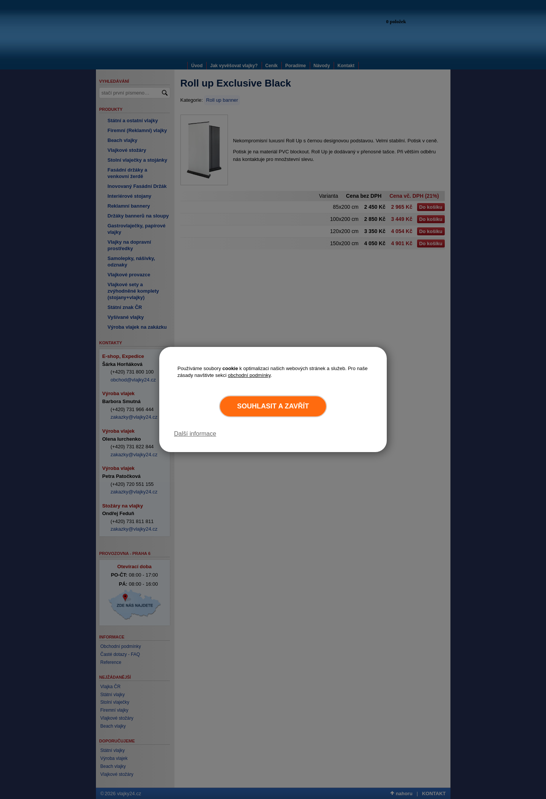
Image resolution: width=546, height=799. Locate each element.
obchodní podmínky (249, 375)
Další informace (195, 433)
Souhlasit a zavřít (273, 406)
